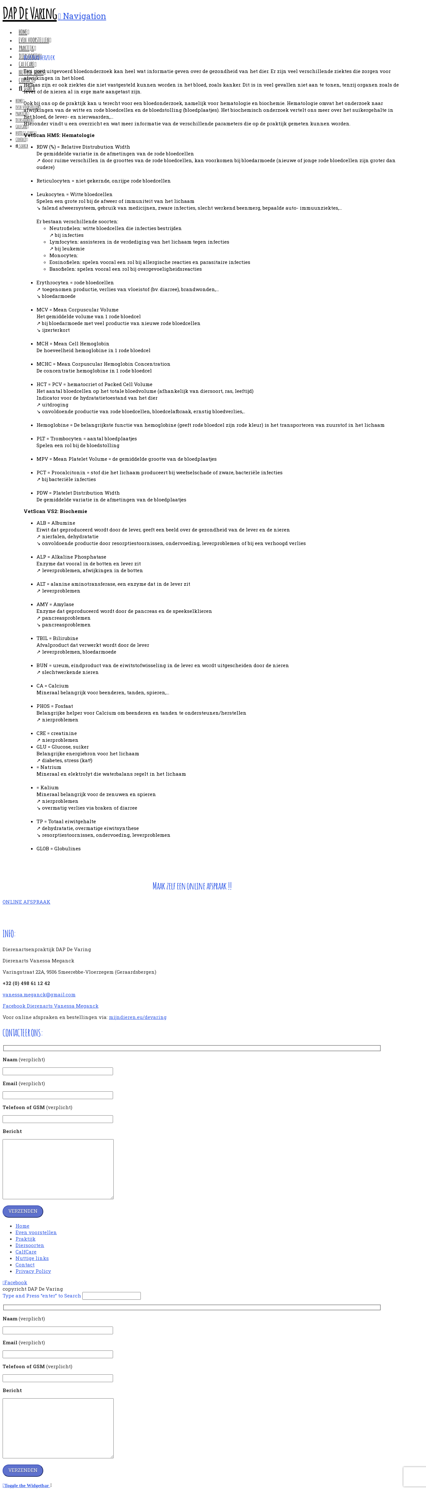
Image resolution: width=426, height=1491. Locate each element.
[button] (82, 16)
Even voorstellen (36, 1232)
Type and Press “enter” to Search (42, 1295)
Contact (25, 1264)
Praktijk (26, 1238)
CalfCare (26, 1251)
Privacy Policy (33, 1271)
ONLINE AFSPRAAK (26, 901)
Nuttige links (32, 1258)
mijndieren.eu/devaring (138, 1017)
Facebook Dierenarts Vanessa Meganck (51, 1006)
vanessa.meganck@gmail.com (39, 994)
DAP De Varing (30, 13)
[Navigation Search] (22, 146)
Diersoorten (30, 1245)
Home (22, 1226)
